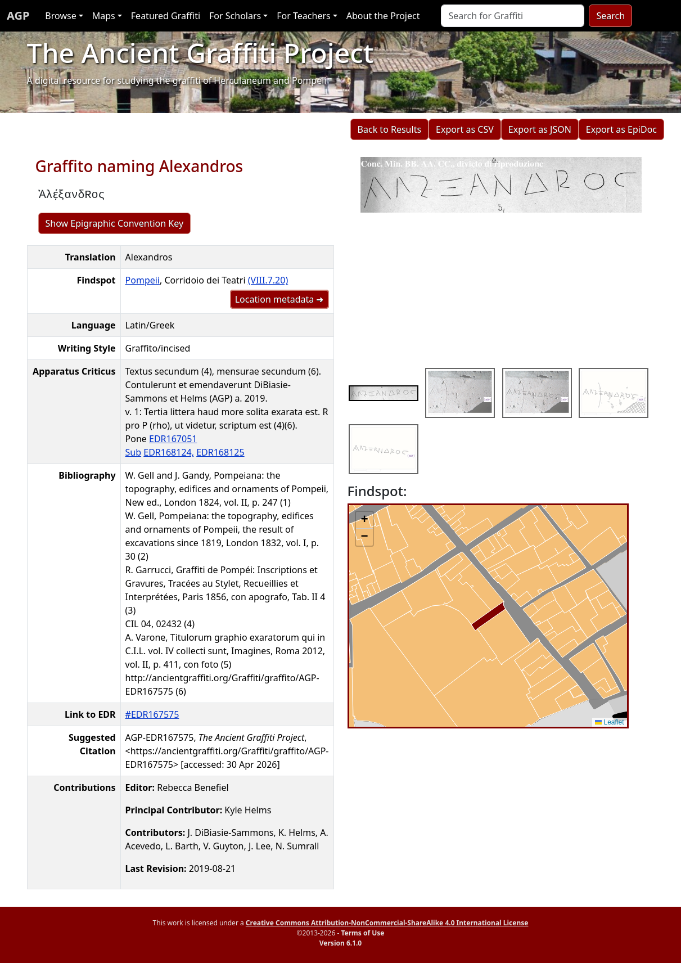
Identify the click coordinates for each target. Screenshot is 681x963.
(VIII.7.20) (268, 280)
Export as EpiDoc (621, 129)
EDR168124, (168, 452)
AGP (18, 15)
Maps (103, 16)
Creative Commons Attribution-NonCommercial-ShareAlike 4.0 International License (387, 923)
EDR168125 (220, 452)
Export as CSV (465, 129)
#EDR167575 (152, 714)
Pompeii (142, 280)
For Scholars (235, 16)
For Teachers (303, 16)
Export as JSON (539, 129)
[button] (364, 520)
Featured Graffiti (165, 16)
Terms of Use (362, 933)
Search (610, 16)
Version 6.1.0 (340, 943)
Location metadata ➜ (279, 299)
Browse (60, 16)
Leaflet (609, 722)
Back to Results (389, 129)
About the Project (383, 16)
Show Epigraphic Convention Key (115, 223)
